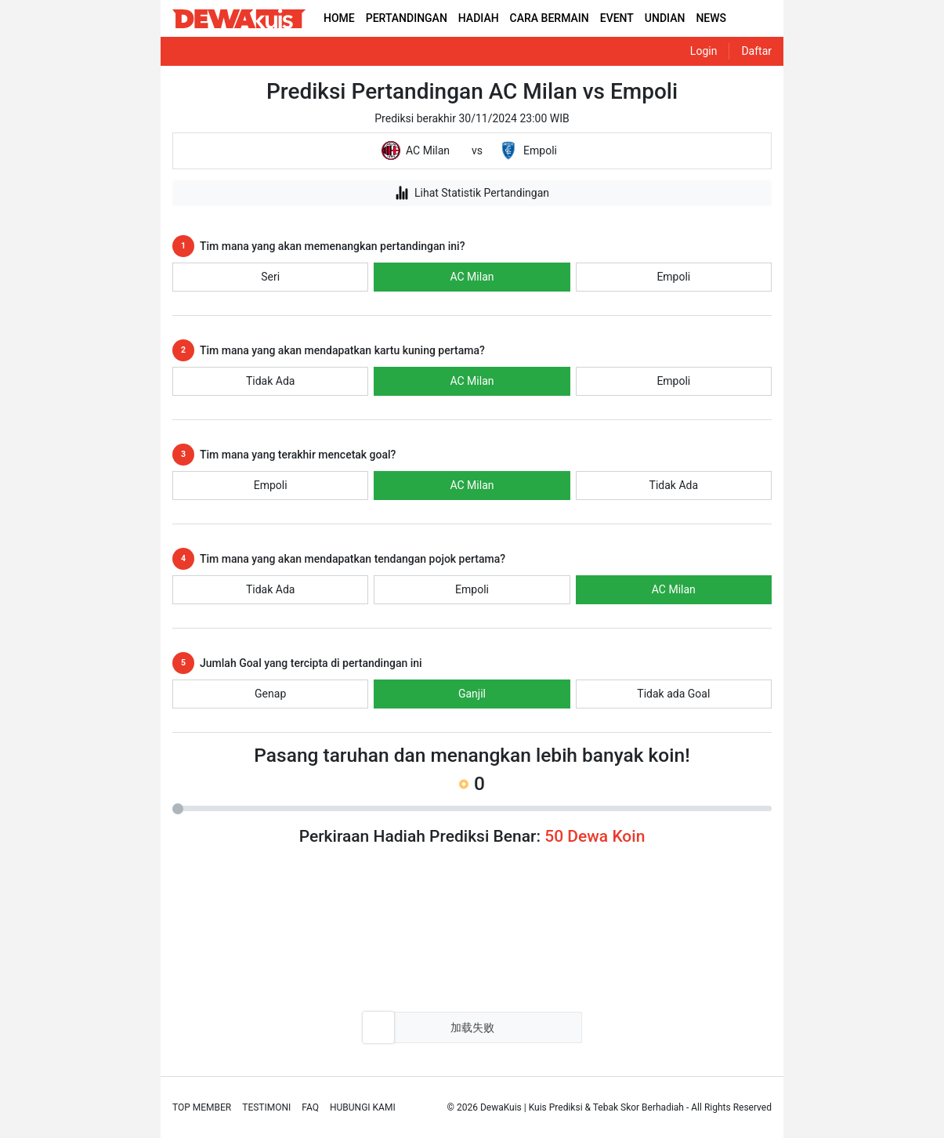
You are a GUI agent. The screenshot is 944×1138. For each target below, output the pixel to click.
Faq (310, 1107)
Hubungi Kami (363, 1107)
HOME (339, 18)
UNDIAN (665, 18)
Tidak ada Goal (673, 693)
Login (704, 51)
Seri (270, 276)
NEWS (711, 18)
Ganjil (472, 693)
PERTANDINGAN (406, 18)
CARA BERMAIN (549, 18)
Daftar (756, 51)
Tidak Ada (270, 381)
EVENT (617, 18)
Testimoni (266, 1107)
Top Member (201, 1107)
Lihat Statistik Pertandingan (472, 193)
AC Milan (472, 276)
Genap (270, 693)
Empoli (673, 276)
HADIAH (478, 18)
